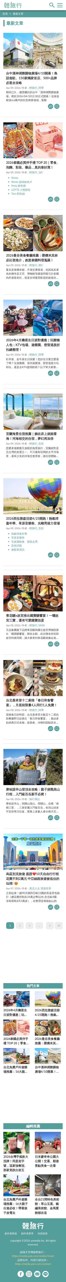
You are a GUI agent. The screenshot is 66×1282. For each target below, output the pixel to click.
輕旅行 (13, 5)
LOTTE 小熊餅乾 (20, 189)
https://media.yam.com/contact (33, 1263)
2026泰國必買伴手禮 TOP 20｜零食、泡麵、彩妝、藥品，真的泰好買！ (33, 165)
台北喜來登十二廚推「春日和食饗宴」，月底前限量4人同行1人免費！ (31, 702)
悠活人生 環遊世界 (40, 888)
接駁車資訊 (17, 549)
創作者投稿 (11, 1233)
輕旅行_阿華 (36, 87)
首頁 (5, 13)
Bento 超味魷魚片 (21, 181)
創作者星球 (27, 1233)
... (39, 925)
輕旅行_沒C (36, 172)
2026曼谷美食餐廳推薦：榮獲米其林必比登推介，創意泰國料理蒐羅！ (32, 257)
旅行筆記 (34, 799)
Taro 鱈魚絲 (18, 193)
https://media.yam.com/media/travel (33, 1255)
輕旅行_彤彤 (36, 443)
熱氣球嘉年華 (19, 533)
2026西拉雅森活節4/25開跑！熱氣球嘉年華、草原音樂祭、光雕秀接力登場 (33, 521)
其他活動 (16, 545)
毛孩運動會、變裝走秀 (24, 541)
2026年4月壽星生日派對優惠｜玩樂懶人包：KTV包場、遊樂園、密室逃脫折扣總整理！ (33, 345)
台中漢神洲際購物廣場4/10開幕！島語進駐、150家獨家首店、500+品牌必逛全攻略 (31, 78)
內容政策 (43, 1233)
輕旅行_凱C (36, 265)
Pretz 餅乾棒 (18, 185)
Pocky (14, 177)
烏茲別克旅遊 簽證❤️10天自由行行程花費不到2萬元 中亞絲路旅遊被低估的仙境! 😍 (32, 878)
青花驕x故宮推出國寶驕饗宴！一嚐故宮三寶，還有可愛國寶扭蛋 (32, 618)
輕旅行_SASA (37, 625)
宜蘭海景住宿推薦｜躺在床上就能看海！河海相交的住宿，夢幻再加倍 (31, 436)
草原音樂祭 (17, 537)
